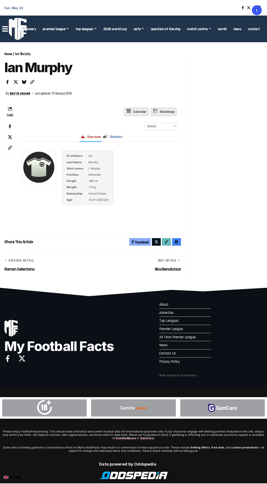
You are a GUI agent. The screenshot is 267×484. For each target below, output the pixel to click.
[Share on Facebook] (7, 82)
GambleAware (126, 439)
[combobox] (161, 126)
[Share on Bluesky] (24, 82)
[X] (248, 7)
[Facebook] (243, 7)
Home (8, 53)
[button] (32, 82)
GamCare (147, 439)
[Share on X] (16, 82)
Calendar (135, 111)
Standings (164, 111)
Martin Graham (21, 93)
